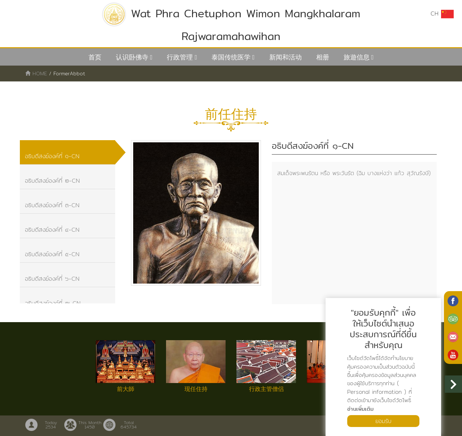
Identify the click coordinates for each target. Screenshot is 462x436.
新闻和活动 (285, 57)
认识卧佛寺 (132, 57)
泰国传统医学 (231, 57)
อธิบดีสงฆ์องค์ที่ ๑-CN (52, 156)
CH (442, 13)
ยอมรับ (383, 420)
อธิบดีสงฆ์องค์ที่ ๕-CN (52, 256)
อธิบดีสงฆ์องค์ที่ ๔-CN (52, 231)
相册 (322, 57)
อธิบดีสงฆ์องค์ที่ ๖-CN (52, 280)
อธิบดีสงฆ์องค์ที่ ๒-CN (52, 181)
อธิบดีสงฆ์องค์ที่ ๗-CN (53, 305)
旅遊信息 (357, 57)
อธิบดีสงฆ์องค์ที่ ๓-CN (52, 206)
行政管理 (180, 57)
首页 (94, 57)
